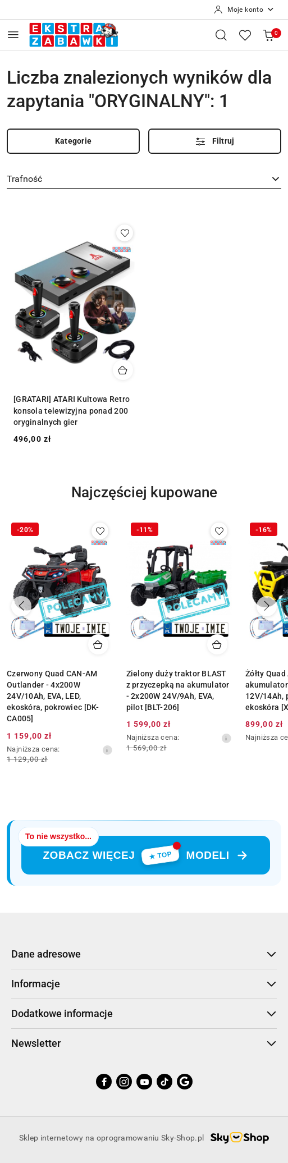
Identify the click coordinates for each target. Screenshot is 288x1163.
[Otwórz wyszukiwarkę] (221, 34)
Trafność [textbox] (24, 178)
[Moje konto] (244, 9)
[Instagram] (124, 1081)
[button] (144, 500)
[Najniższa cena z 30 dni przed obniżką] (107, 750)
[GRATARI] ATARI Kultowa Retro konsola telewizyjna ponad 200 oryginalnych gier (71, 410)
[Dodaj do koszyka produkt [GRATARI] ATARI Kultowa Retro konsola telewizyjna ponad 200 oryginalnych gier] (123, 370)
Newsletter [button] (144, 1043)
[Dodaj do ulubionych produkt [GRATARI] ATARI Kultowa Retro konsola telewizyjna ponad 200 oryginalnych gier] (124, 233)
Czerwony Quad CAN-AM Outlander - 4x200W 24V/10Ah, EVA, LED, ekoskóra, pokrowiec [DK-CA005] (53, 696)
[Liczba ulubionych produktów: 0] (245, 34)
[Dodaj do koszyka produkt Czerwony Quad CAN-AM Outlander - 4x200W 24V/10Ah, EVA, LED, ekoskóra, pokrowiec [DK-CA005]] (98, 644)
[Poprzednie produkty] (21, 606)
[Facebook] (104, 1081)
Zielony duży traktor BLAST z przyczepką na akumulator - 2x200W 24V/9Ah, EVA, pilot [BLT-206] (178, 690)
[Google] (185, 1081)
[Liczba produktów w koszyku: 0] (268, 34)
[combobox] (144, 179)
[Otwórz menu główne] (13, 34)
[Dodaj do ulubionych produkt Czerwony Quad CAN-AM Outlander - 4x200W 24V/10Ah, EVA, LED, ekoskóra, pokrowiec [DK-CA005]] (100, 531)
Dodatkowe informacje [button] (144, 1013)
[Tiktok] (164, 1081)
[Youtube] (144, 1081)
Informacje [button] (144, 984)
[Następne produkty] (267, 606)
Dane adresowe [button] (144, 954)
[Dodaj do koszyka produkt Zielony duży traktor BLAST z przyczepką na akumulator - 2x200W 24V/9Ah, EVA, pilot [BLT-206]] (217, 644)
